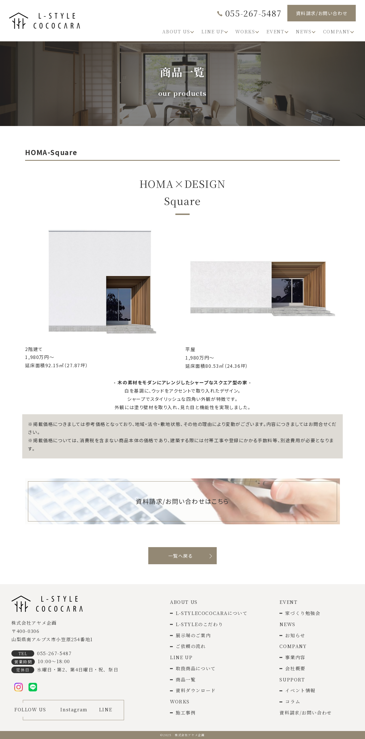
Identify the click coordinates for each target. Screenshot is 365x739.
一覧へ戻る (180, 555)
